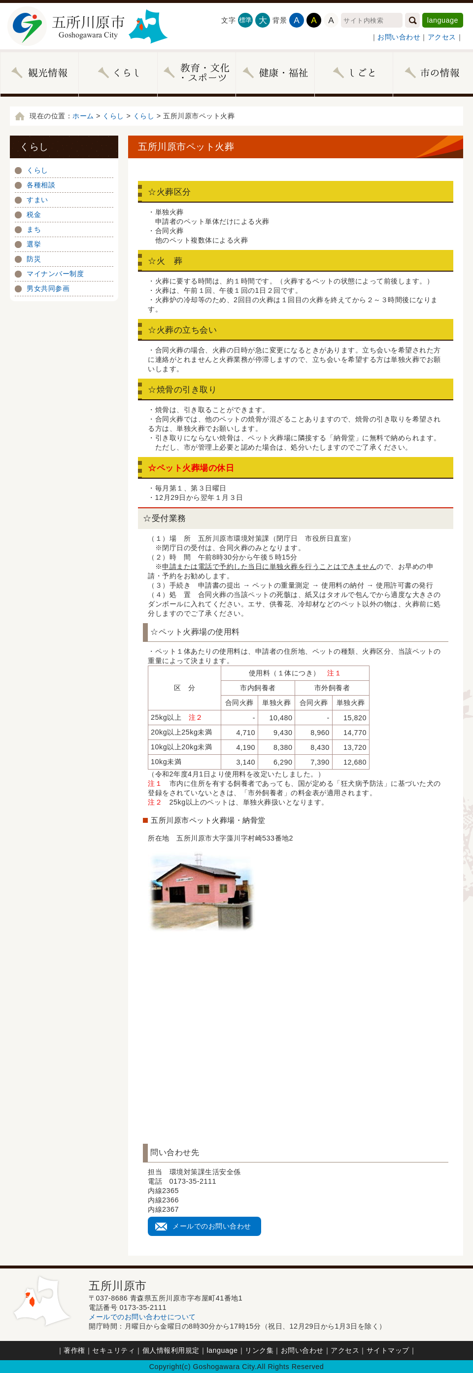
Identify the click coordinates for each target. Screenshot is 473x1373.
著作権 (74, 1350)
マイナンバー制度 (55, 274)
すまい (37, 200)
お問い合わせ (398, 37)
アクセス (442, 37)
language (442, 20)
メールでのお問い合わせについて (142, 1317)
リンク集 (259, 1350)
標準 (245, 20)
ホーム (83, 116)
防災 (34, 259)
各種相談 (41, 185)
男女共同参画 (48, 288)
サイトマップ (388, 1350)
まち (34, 229)
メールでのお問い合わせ (211, 1226)
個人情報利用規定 (171, 1350)
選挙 (34, 244)
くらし (113, 116)
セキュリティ (113, 1350)
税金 (34, 214)
